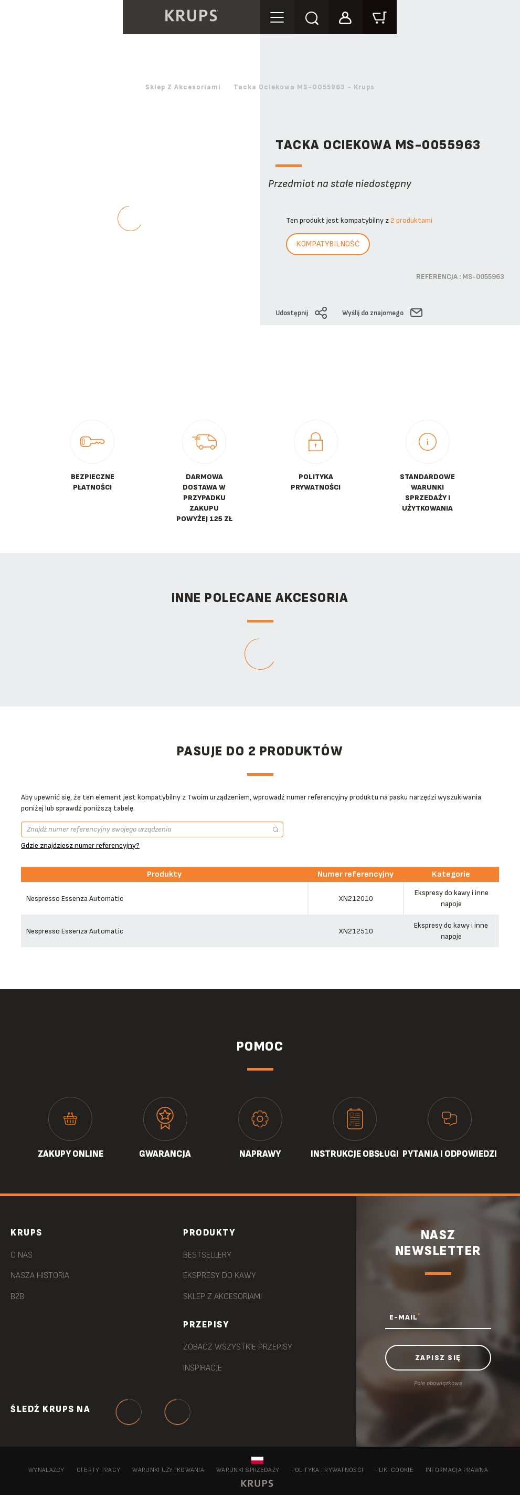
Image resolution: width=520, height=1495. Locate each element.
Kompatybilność (328, 244)
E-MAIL (404, 1317)
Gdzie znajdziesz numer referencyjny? (80, 845)
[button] (345, 16)
